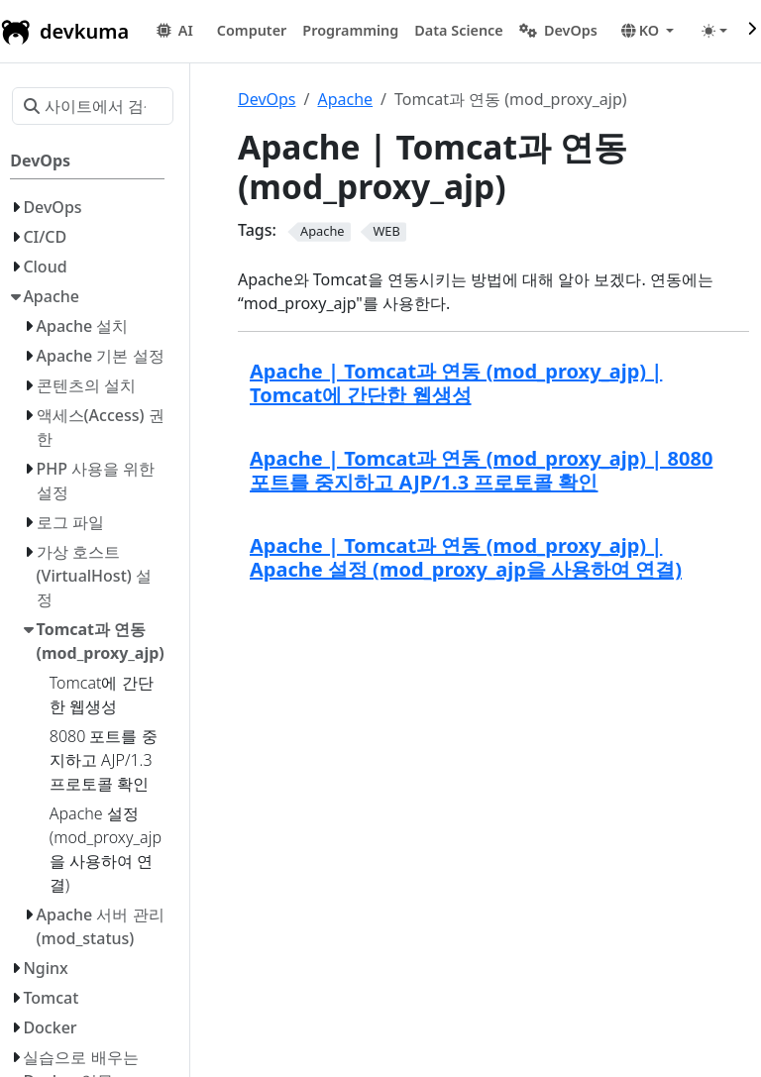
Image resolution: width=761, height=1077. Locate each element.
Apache (345, 99)
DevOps (267, 99)
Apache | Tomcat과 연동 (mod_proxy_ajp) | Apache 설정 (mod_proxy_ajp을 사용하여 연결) (466, 557)
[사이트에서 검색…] (92, 106)
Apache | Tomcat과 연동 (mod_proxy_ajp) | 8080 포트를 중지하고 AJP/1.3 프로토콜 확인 (481, 470)
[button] (252, 31)
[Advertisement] (493, 748)
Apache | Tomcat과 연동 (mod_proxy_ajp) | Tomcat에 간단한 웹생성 (456, 383)
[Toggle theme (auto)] (714, 31)
